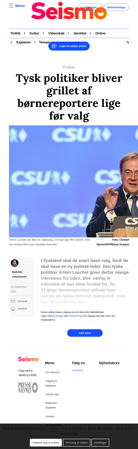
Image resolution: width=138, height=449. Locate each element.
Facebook (77, 370)
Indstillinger (100, 442)
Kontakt (22, 301)
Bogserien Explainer (51, 405)
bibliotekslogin (76, 316)
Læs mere (85, 333)
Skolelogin (90, 7)
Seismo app (52, 394)
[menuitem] (15, 33)
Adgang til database (51, 383)
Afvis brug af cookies (77, 442)
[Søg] (127, 42)
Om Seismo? (53, 372)
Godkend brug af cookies (46, 442)
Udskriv (22, 308)
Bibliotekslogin (116, 7)
